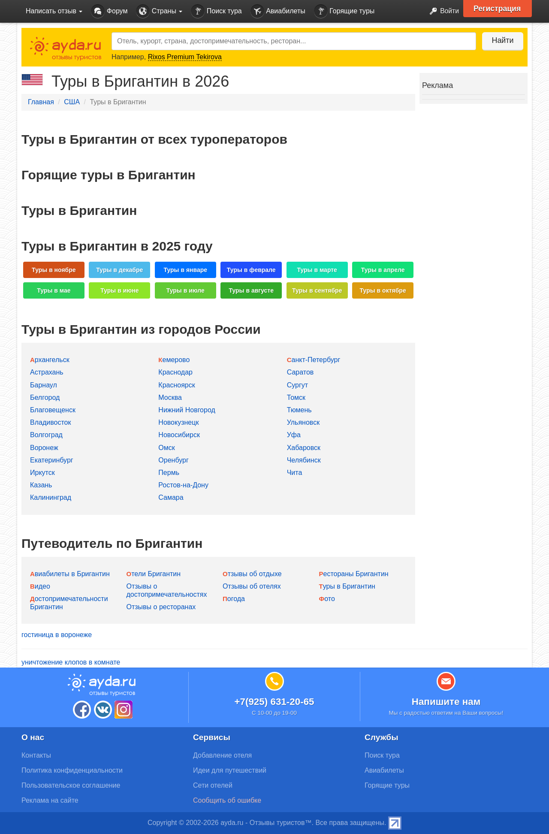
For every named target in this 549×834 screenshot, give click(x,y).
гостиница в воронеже (56, 634)
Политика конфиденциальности (72, 770)
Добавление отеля (222, 755)
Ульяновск (303, 422)
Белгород (45, 397)
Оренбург (173, 460)
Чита (294, 472)
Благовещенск (52, 410)
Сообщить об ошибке (227, 800)
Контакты (36, 755)
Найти (502, 40)
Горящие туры (344, 11)
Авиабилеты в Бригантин (70, 573)
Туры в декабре (119, 269)
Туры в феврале (251, 269)
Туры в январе (185, 269)
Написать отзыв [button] (54, 11)
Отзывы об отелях (252, 586)
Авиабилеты (277, 11)
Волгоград (46, 434)
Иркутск (42, 472)
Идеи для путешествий (229, 770)
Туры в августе (251, 290)
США (72, 102)
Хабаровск (303, 447)
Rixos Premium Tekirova (185, 56)
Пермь (168, 472)
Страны (159, 11)
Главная (41, 102)
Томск (296, 397)
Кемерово (174, 359)
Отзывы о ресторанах (161, 606)
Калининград (50, 497)
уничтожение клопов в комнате (70, 662)
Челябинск (304, 460)
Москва (170, 397)
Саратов (300, 372)
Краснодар (175, 372)
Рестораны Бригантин (354, 573)
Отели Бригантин (154, 573)
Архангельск (49, 359)
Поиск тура (216, 11)
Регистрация (498, 8)
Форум (109, 11)
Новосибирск (179, 434)
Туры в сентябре (317, 290)
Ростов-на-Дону (183, 485)
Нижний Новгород (186, 410)
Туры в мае (53, 290)
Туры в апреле (383, 269)
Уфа (294, 434)
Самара (170, 497)
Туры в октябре (383, 290)
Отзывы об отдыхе (252, 573)
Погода (234, 598)
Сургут (297, 385)
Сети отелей (212, 785)
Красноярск (176, 385)
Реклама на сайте (49, 800)
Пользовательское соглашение (70, 785)
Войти (441, 11)
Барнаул (43, 385)
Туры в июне (119, 290)
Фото (327, 598)
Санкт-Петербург (314, 359)
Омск (166, 447)
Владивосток (50, 422)
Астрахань (46, 372)
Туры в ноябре (54, 269)
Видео (40, 586)
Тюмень (299, 410)
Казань (41, 485)
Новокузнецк (178, 422)
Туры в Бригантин (347, 586)
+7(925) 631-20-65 (274, 701)
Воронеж (44, 447)
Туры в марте (317, 269)
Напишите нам (446, 701)
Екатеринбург (51, 460)
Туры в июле (185, 290)
